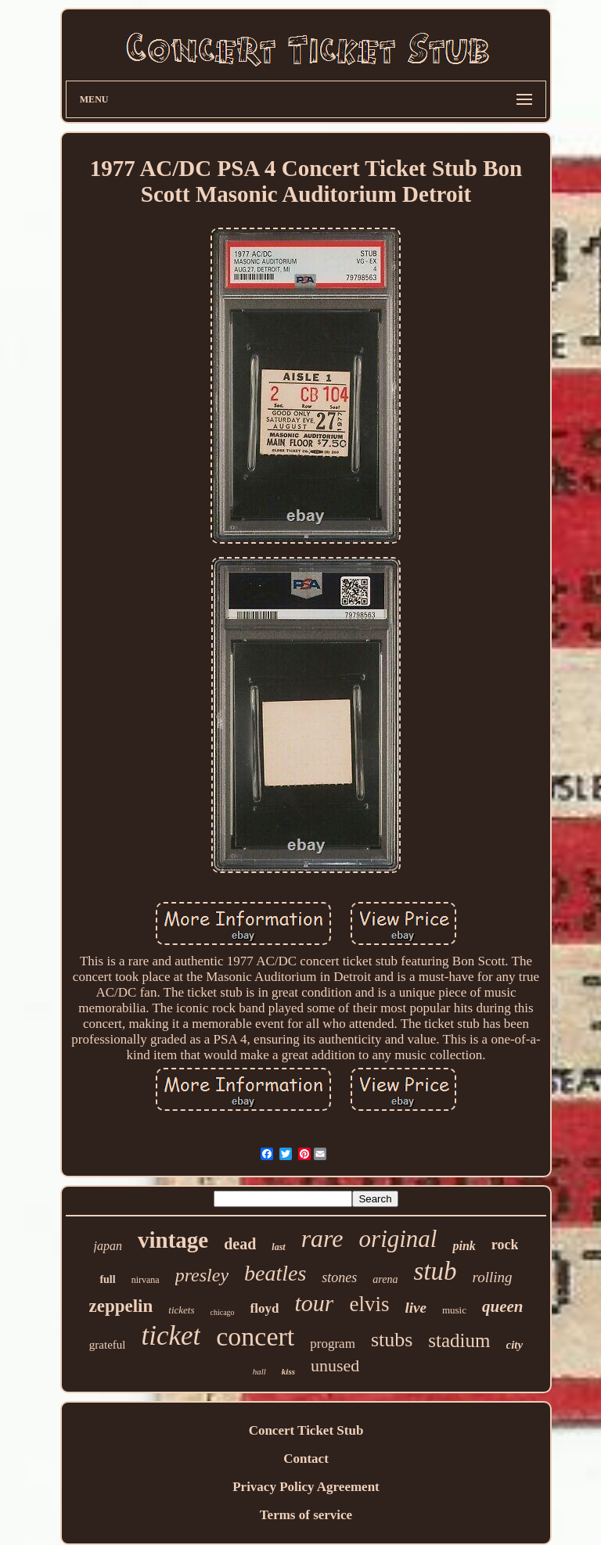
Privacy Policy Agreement (306, 1486)
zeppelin (121, 1306)
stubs (391, 1339)
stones (339, 1277)
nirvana (145, 1279)
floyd (264, 1308)
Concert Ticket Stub (306, 1430)
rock (505, 1244)
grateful (107, 1344)
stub (435, 1271)
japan (108, 1245)
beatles (275, 1273)
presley (202, 1275)
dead (240, 1243)
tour (313, 1303)
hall (259, 1371)
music (454, 1310)
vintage (173, 1239)
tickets (181, 1310)
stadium (459, 1340)
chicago (223, 1312)
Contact (306, 1458)
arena (385, 1279)
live (415, 1307)
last (278, 1246)
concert (255, 1336)
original (398, 1238)
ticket (170, 1335)
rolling (493, 1277)
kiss (288, 1371)
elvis (369, 1304)
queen (503, 1306)
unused (335, 1365)
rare (322, 1238)
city (515, 1344)
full (107, 1279)
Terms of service (306, 1514)
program (332, 1343)
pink (463, 1245)
